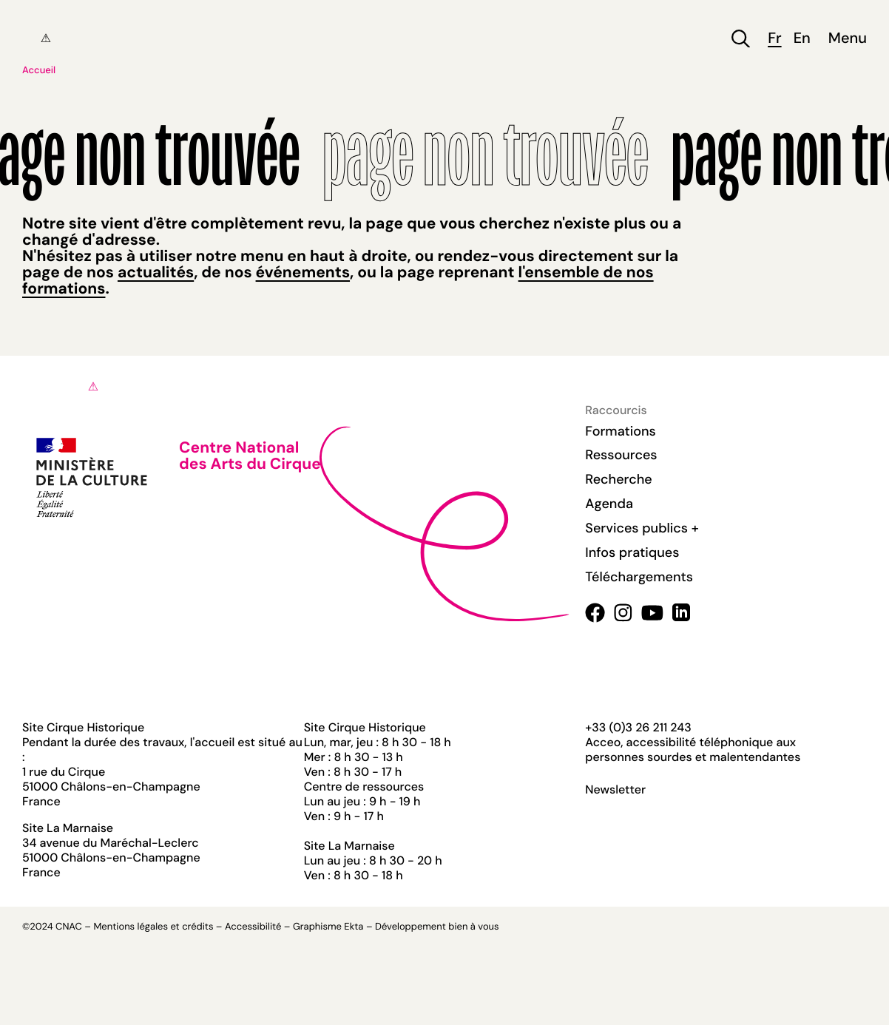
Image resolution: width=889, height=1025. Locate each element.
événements (303, 272)
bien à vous (473, 927)
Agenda (609, 503)
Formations (620, 431)
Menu (847, 39)
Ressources (621, 455)
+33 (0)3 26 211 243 (638, 727)
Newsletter (615, 789)
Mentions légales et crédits (153, 927)
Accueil (38, 70)
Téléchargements (639, 577)
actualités (156, 272)
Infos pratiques (632, 552)
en (802, 39)
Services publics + (641, 528)
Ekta (353, 927)
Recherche (618, 479)
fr (774, 39)
